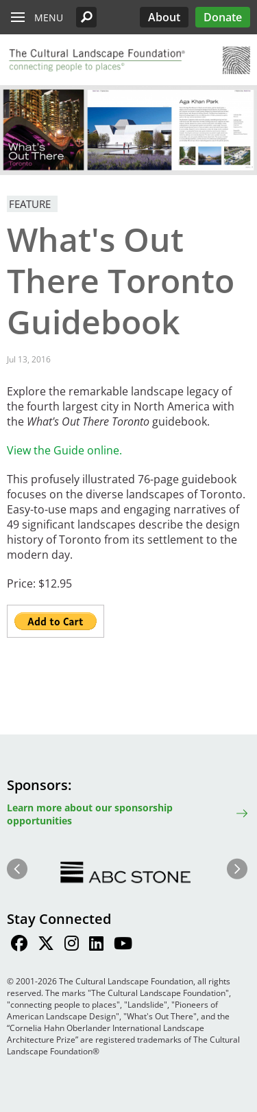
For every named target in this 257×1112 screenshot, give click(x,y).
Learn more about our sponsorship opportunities (90, 814)
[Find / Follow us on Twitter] (46, 945)
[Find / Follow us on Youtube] (123, 945)
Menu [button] (48, 17)
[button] (86, 17)
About (164, 17)
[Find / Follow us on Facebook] (19, 945)
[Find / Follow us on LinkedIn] (96, 945)
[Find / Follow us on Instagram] (71, 945)
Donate (223, 17)
